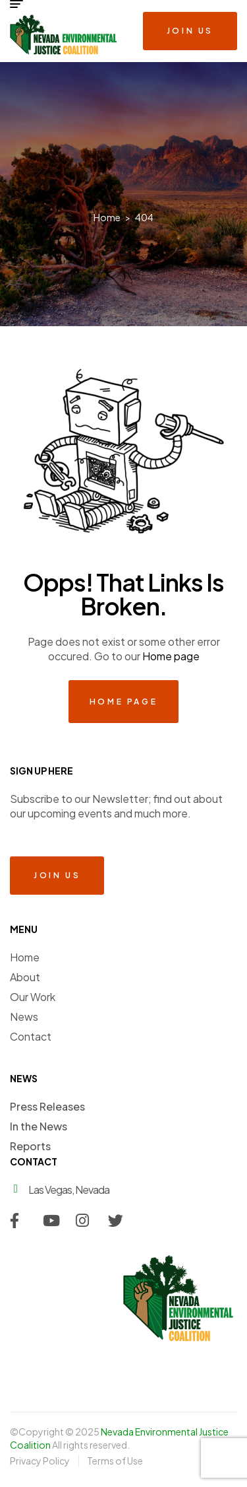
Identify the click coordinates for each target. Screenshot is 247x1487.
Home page (171, 656)
